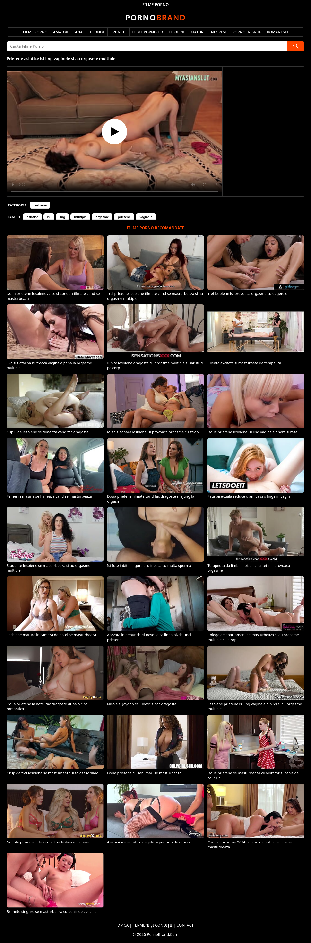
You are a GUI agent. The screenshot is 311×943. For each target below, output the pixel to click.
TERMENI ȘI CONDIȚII (152, 925)
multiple (80, 217)
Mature (198, 31)
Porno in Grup (247, 31)
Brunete (118, 31)
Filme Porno (35, 31)
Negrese (219, 31)
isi (48, 217)
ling (62, 217)
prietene (124, 217)
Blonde (97, 31)
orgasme (102, 217)
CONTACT (185, 925)
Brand (155, 17)
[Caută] (295, 46)
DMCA (123, 925)
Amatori (61, 31)
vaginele (146, 217)
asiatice (32, 217)
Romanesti (277, 31)
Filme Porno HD (147, 31)
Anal (79, 31)
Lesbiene (177, 31)
